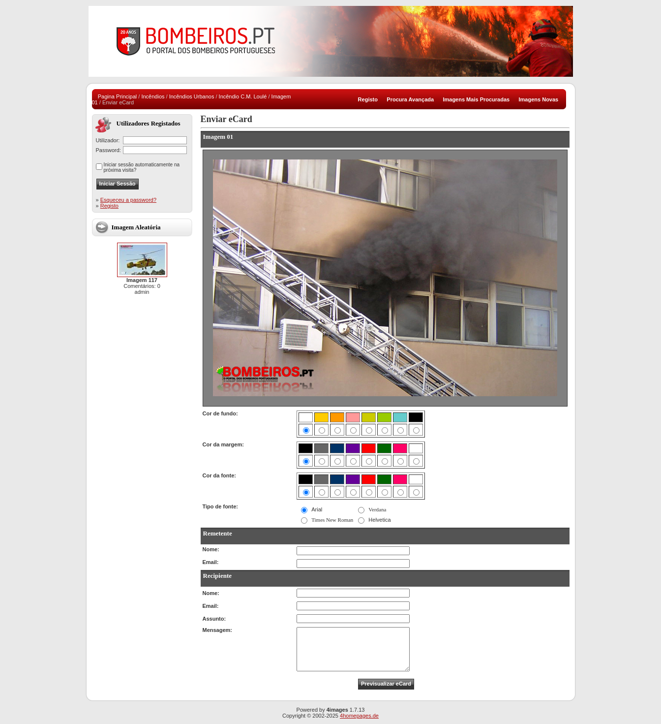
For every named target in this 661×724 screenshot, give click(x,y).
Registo (109, 206)
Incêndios (152, 96)
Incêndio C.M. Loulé (243, 96)
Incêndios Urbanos (191, 96)
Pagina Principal (117, 96)
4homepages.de (359, 716)
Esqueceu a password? (128, 200)
